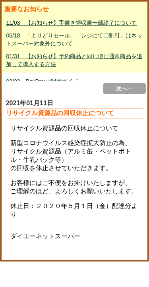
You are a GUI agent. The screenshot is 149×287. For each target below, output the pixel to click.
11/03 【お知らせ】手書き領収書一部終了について (71, 23)
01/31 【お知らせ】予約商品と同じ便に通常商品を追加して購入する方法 (74, 60)
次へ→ (124, 88)
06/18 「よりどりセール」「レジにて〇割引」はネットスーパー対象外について (74, 39)
